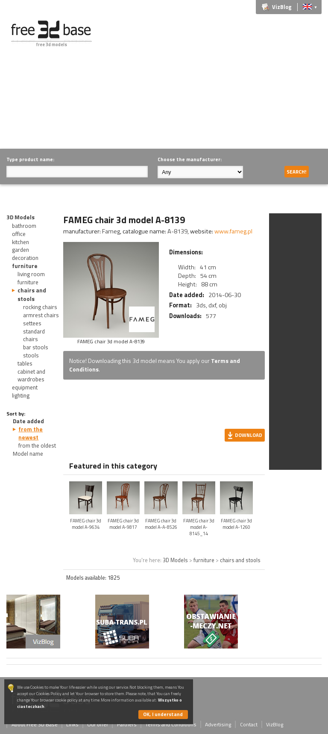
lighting (20, 395)
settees (32, 323)
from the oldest (37, 445)
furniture (25, 266)
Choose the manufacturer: (190, 159)
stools (31, 355)
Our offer (97, 724)
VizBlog (282, 7)
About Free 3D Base (35, 724)
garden (20, 249)
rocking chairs (40, 307)
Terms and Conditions (170, 724)
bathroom (24, 225)
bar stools (35, 347)
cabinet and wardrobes (31, 375)
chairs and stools (32, 294)
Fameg (111, 231)
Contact (249, 724)
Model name (28, 453)
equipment (25, 387)
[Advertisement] (217, 80)
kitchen (20, 242)
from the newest (30, 433)
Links (72, 724)
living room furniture (31, 278)
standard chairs (34, 335)
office (19, 234)
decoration (25, 258)
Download (248, 435)
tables (25, 363)
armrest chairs (41, 315)
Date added (28, 421)
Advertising (218, 724)
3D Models (20, 217)
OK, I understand (163, 714)
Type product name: (30, 159)
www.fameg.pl (233, 231)
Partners (127, 724)
